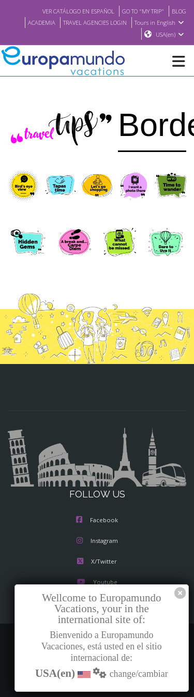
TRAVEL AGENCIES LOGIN (91, 22)
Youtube (96, 583)
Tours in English (160, 22)
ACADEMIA (33, 22)
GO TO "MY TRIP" (139, 11)
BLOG (178, 11)
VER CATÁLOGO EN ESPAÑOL (67, 11)
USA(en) (170, 35)
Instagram (97, 541)
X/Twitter (97, 562)
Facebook (97, 521)
